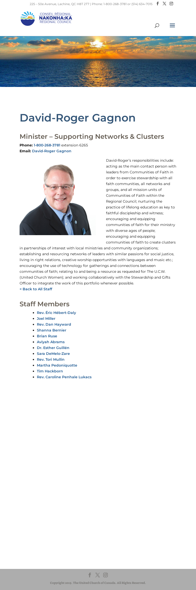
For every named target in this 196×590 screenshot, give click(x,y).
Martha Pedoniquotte (57, 365)
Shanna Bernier (51, 330)
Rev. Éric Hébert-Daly (56, 312)
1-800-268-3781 (47, 145)
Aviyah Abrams (51, 342)
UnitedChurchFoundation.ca (40, 534)
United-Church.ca (31, 524)
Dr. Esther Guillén (53, 347)
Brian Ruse (47, 336)
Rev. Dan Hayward (54, 324)
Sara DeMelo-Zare (53, 353)
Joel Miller (46, 318)
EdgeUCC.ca (27, 539)
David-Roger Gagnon (51, 151)
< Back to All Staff (36, 289)
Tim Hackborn (50, 371)
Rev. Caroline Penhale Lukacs (64, 377)
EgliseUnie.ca (28, 529)
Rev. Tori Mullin (51, 359)
